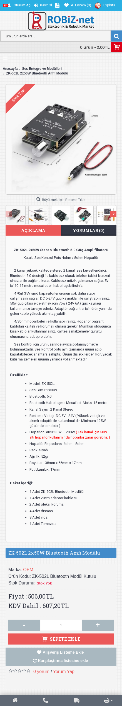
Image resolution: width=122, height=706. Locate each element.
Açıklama (33, 230)
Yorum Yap (63, 671)
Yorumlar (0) (88, 230)
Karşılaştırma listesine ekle (63, 660)
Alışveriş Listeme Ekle (63, 652)
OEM (28, 569)
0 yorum (41, 671)
